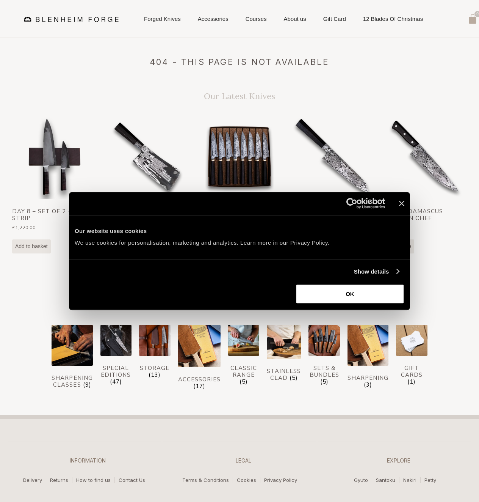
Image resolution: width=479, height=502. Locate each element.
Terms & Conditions (205, 480)
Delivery (32, 480)
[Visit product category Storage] (154, 353)
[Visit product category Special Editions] (115, 356)
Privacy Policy (280, 480)
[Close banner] (401, 203)
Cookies (246, 480)
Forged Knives (162, 21)
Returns (59, 480)
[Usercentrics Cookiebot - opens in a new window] (352, 203)
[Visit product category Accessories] (199, 359)
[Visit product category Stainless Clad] (284, 354)
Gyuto (361, 480)
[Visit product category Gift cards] (411, 356)
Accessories (213, 21)
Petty (430, 480)
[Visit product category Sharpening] (368, 358)
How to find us (93, 480)
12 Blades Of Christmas (393, 19)
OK (350, 294)
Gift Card (334, 19)
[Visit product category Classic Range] (243, 356)
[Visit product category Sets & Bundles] (324, 356)
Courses (256, 21)
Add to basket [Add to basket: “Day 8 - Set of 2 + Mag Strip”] (31, 246)
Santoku (385, 480)
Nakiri (409, 480)
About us (295, 21)
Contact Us (132, 480)
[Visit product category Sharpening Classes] (72, 358)
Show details (371, 271)
